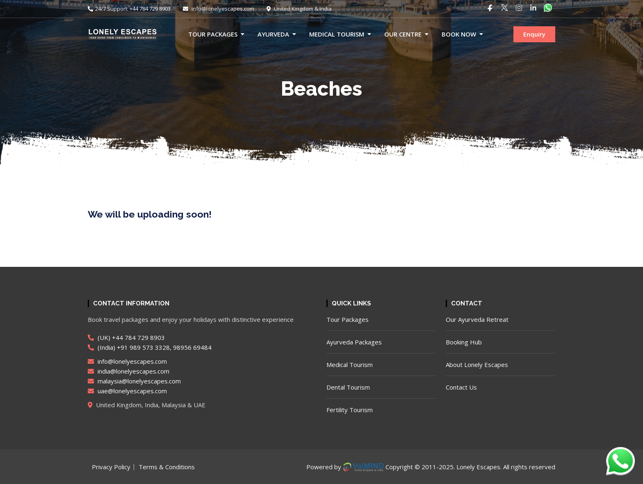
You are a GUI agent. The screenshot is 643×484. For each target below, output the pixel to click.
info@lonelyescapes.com (218, 8)
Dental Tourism (348, 387)
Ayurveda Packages (354, 342)
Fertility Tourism (349, 410)
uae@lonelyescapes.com (127, 391)
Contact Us (461, 387)
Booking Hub (464, 342)
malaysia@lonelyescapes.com (134, 381)
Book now (459, 34)
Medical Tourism (336, 34)
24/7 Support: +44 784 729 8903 (129, 8)
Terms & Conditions (167, 467)
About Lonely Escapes (477, 364)
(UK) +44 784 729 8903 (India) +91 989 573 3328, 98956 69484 (150, 342)
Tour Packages (212, 34)
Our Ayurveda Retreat (477, 319)
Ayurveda (273, 34)
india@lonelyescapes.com (128, 371)
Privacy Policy (111, 467)
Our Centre (403, 34)
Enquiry (534, 34)
